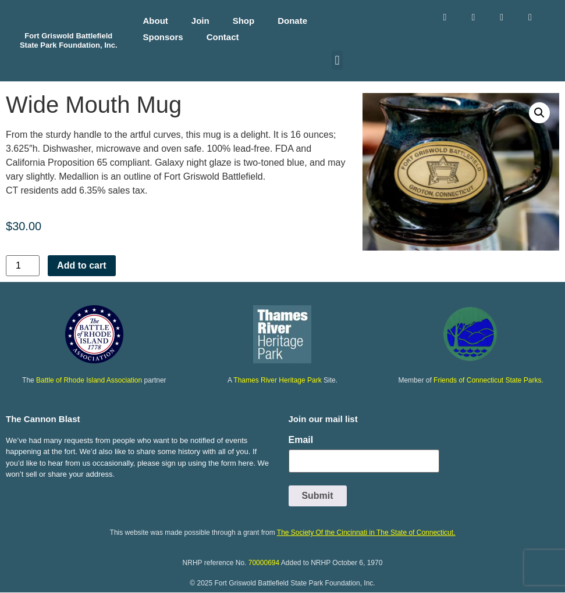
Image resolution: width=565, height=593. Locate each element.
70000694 (263, 563)
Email (301, 440)
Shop (244, 21)
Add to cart (81, 265)
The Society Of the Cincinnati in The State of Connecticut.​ (366, 532)
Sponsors (163, 37)
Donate (292, 21)
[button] (337, 60)
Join (200, 21)
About (155, 21)
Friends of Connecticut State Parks (487, 380)
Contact (223, 37)
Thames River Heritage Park (277, 380)
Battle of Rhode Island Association (89, 380)
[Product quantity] (23, 265)
